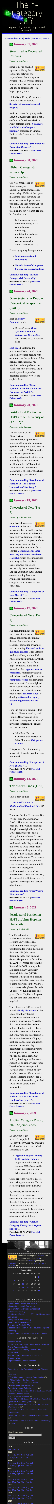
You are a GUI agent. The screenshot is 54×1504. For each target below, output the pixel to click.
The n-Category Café (27, 13)
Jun (9, 1457)
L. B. (23, 1410)
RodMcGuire (46, 1399)
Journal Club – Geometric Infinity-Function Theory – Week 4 (26, 1356)
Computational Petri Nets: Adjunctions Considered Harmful (26, 554)
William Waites (15, 1380)
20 (27, 1287)
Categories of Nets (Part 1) (19, 1322)
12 (23, 1284)
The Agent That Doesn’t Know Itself (23, 1383)
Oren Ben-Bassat (39, 1391)
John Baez (25, 1380)
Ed (39, 1404)
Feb (14, 1449)
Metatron (13, 1374)
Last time (15, 348)
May (14, 1466)
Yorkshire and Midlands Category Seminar (26, 127)
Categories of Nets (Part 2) (19, 1320)
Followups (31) (16, 900)
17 (14, 1287)
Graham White (31, 1410)
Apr (13, 1457)
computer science (19, 680)
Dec (10, 1455)
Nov (14, 1455)
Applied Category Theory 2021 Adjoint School (27, 1333)
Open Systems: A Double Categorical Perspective (27, 331)
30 (39, 1291)
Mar (9, 1449)
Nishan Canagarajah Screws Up (21, 1306)
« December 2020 (14, 38)
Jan (18, 1449)
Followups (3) (15, 153)
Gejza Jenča (42, 1410)
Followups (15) (16, 284)
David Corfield (15, 1391)
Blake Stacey (23, 1404)
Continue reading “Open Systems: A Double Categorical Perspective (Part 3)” (26, 388)
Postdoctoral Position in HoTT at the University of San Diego (29, 1315)
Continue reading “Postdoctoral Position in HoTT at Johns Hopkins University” (27, 1096)
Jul (31, 1455)
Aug (27, 1455)
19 (23, 1287)
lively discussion (27, 1011)
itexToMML (12, 1263)
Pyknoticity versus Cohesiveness (22, 1388)
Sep (23, 1455)
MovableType (39, 1263)
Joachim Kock (30, 694)
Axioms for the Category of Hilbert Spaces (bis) (28, 1415)
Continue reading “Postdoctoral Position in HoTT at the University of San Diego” (27, 484)
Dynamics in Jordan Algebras (20, 1402)
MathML (41, 1256)
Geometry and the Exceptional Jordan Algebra (28, 1369)
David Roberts (15, 1410)
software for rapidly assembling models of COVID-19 (26, 700)
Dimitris (26, 1399)
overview (14, 526)
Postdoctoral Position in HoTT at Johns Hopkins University (28, 1329)
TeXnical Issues (14, 1342)
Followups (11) (16, 772)
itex (38, 1258)
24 (14, 1291)
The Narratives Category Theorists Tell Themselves (24, 1351)
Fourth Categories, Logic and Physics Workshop (28, 1344)
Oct (18, 1455)
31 (14, 1294)
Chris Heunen (34, 1421)
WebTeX (31, 1261)
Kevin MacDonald (16, 1399)
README (12, 1266)
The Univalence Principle (18, 1396)
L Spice (12, 1423)
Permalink (36, 150)
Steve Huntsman (28, 1385)
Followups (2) (15, 398)
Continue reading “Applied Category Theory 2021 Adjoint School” (26, 1225)
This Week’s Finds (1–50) (19, 1325)
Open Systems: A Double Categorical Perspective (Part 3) (24, 1310)
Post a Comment (17, 493)
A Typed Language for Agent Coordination (26, 1377)
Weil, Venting (13, 1407)
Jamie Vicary (45, 1421)
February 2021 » (40, 38)
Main (27, 38)
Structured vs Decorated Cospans (22, 1303)
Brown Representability (18, 1347)
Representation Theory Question (22, 1361)
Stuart (33, 1380)
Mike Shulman (35, 1399)
